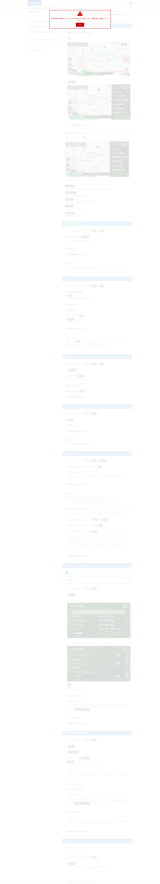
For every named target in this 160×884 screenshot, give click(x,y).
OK (80, 24)
